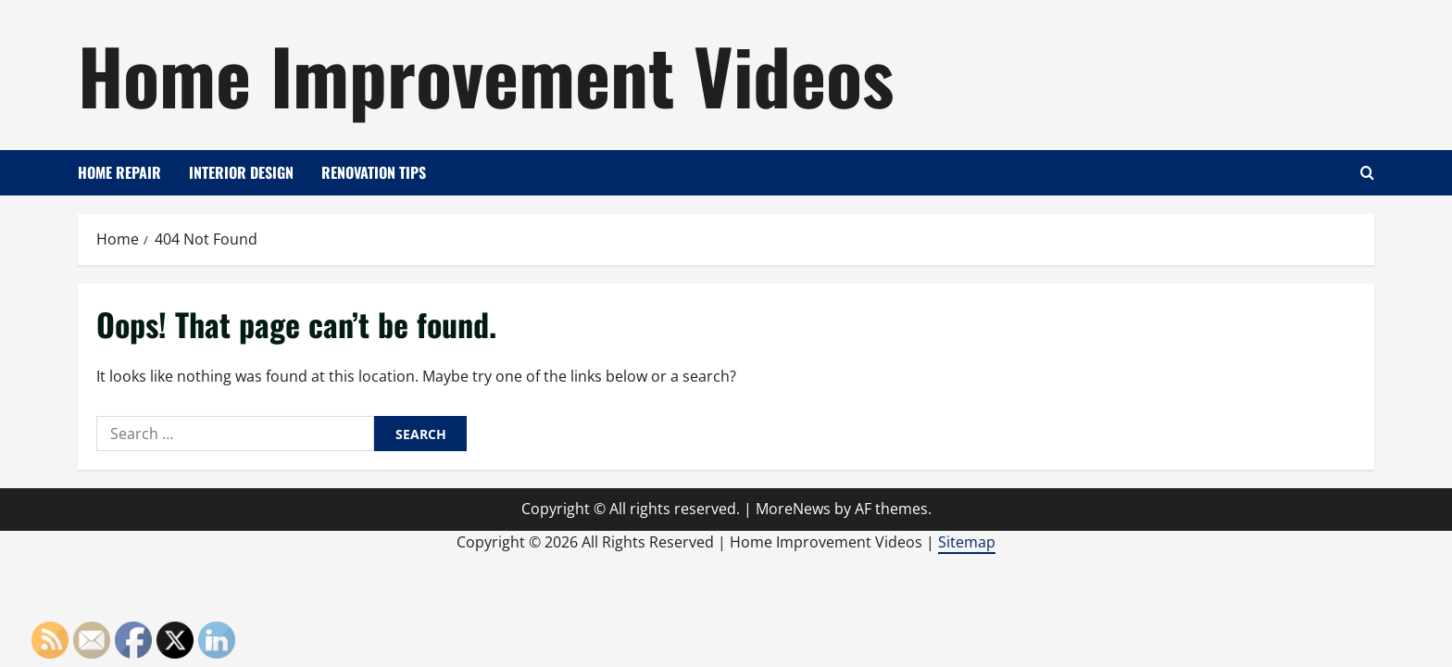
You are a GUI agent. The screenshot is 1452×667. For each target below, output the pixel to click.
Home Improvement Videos (486, 74)
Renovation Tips (373, 172)
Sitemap (966, 542)
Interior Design (241, 172)
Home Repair (119, 172)
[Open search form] (1367, 173)
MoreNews (793, 508)
